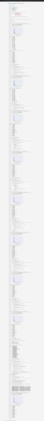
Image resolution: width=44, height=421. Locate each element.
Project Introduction (15, 0)
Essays (24, 0)
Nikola (16, 420)
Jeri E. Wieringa (10, 420)
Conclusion (31, 0)
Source (38, 0)
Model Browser (20, 0)
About (34, 0)
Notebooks (27, 0)
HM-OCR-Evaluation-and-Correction (16, 3)
